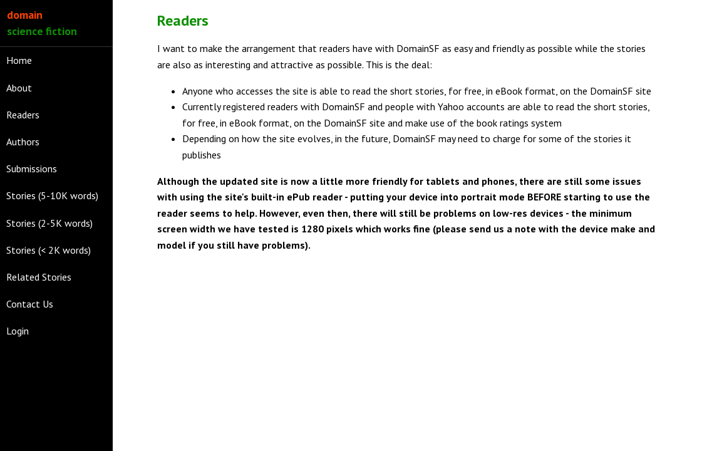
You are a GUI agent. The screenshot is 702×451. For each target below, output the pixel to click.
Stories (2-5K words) (49, 223)
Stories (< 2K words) (48, 250)
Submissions (31, 168)
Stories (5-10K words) (52, 195)
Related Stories (38, 277)
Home (19, 60)
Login (17, 330)
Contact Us (29, 304)
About (19, 87)
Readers (22, 114)
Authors (22, 141)
